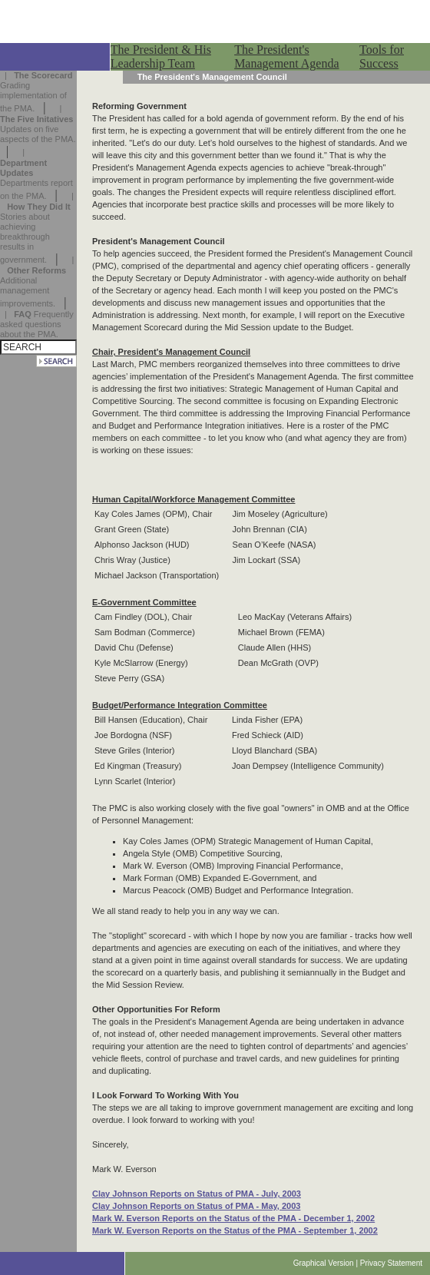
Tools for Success (381, 56)
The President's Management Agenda (286, 56)
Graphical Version (323, 1263)
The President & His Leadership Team (161, 56)
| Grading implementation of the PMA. (36, 92)
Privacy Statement (391, 1263)
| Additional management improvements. (37, 281)
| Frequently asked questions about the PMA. (37, 324)
